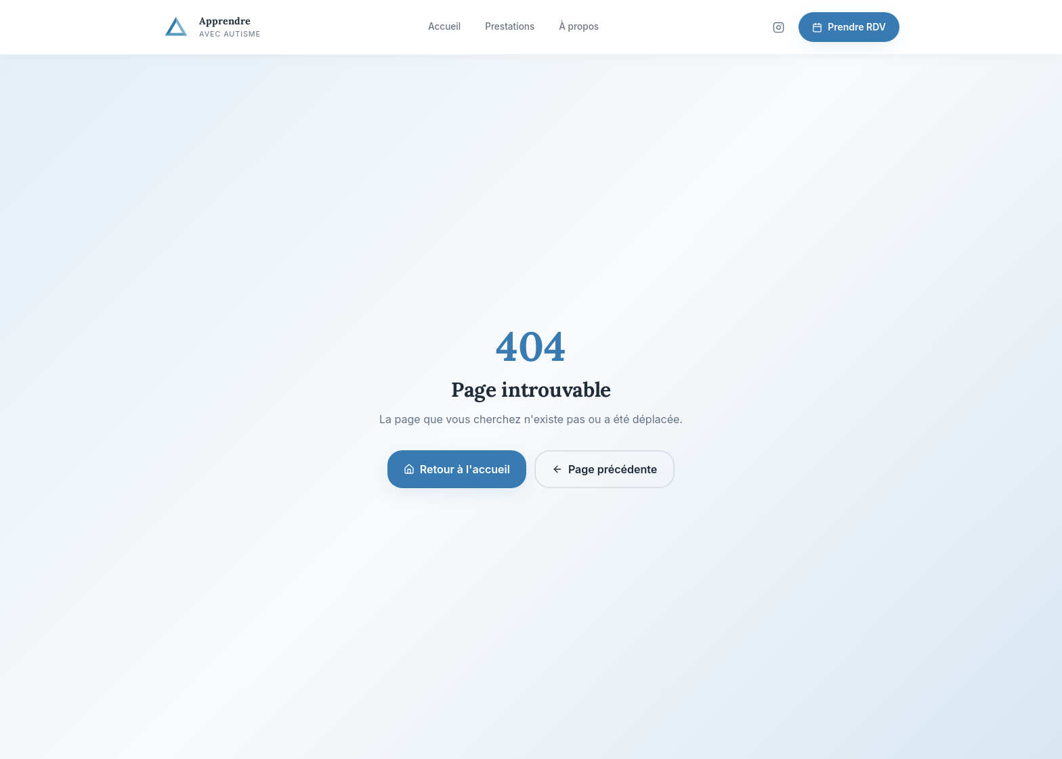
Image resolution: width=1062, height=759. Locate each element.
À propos (579, 26)
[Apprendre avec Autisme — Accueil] (212, 27)
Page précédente (604, 469)
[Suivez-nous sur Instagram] (778, 27)
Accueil (444, 26)
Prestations (509, 26)
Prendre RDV (849, 26)
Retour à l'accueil (457, 469)
